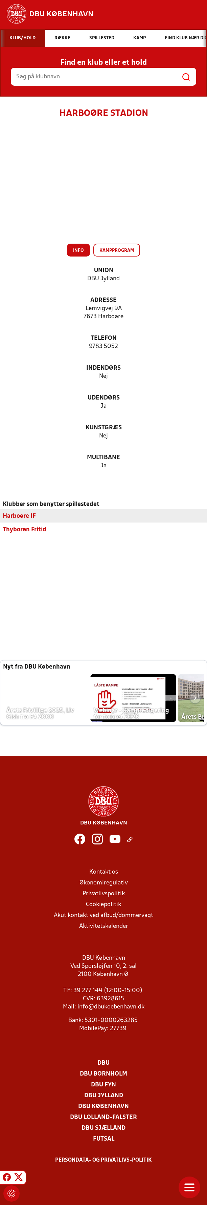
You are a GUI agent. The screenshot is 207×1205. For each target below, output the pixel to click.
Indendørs (103, 368)
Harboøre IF (19, 516)
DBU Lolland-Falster (103, 1117)
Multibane (103, 458)
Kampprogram (116, 250)
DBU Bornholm (103, 1074)
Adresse (103, 300)
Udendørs (104, 398)
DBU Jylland (103, 1095)
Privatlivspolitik (104, 893)
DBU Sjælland (103, 1128)
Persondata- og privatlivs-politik (103, 1160)
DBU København (103, 1106)
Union (103, 270)
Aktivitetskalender (103, 926)
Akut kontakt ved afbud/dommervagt (103, 915)
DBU (103, 1063)
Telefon (104, 338)
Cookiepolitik (103, 904)
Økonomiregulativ (103, 882)
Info (78, 250)
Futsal (103, 1139)
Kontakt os (103, 872)
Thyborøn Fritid (24, 529)
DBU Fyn (103, 1084)
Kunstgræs (104, 428)
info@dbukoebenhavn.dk (110, 1006)
